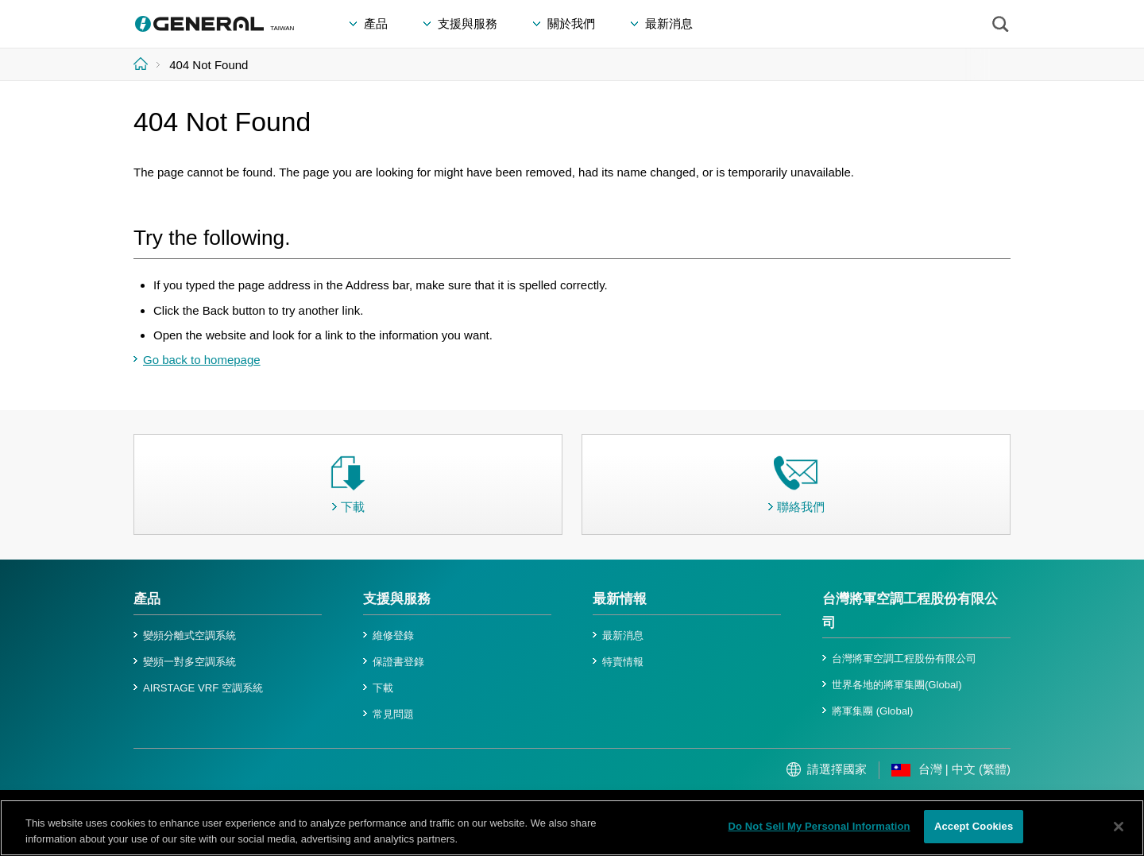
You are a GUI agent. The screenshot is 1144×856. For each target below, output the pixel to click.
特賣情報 (623, 662)
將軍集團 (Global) (872, 711)
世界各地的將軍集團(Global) (897, 685)
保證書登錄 (398, 662)
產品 (146, 598)
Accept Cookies (973, 826)
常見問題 (393, 714)
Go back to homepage (202, 359)
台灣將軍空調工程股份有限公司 (904, 658)
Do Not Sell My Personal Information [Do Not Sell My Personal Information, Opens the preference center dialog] (819, 826)
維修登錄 (393, 635)
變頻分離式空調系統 (189, 635)
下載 (383, 688)
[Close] (1118, 826)
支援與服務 (397, 598)
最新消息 (623, 635)
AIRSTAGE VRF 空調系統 (203, 688)
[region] (572, 828)
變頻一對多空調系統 (189, 662)
